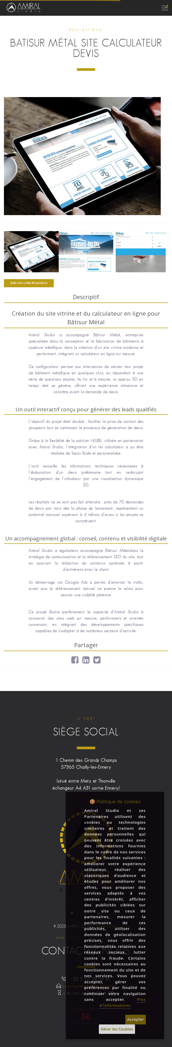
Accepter (135, 1019)
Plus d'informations (122, 1002)
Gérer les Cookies (117, 1029)
